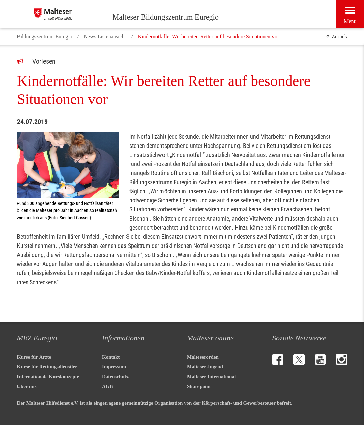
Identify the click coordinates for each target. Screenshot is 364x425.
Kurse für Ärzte (34, 357)
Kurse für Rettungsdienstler (47, 366)
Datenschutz (115, 376)
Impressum (114, 366)
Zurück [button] (339, 36)
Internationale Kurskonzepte (48, 376)
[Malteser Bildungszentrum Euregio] (70, 14)
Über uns (27, 386)
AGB (107, 386)
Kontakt (111, 357)
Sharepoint (199, 386)
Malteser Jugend (205, 366)
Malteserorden (203, 357)
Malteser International (211, 376)
